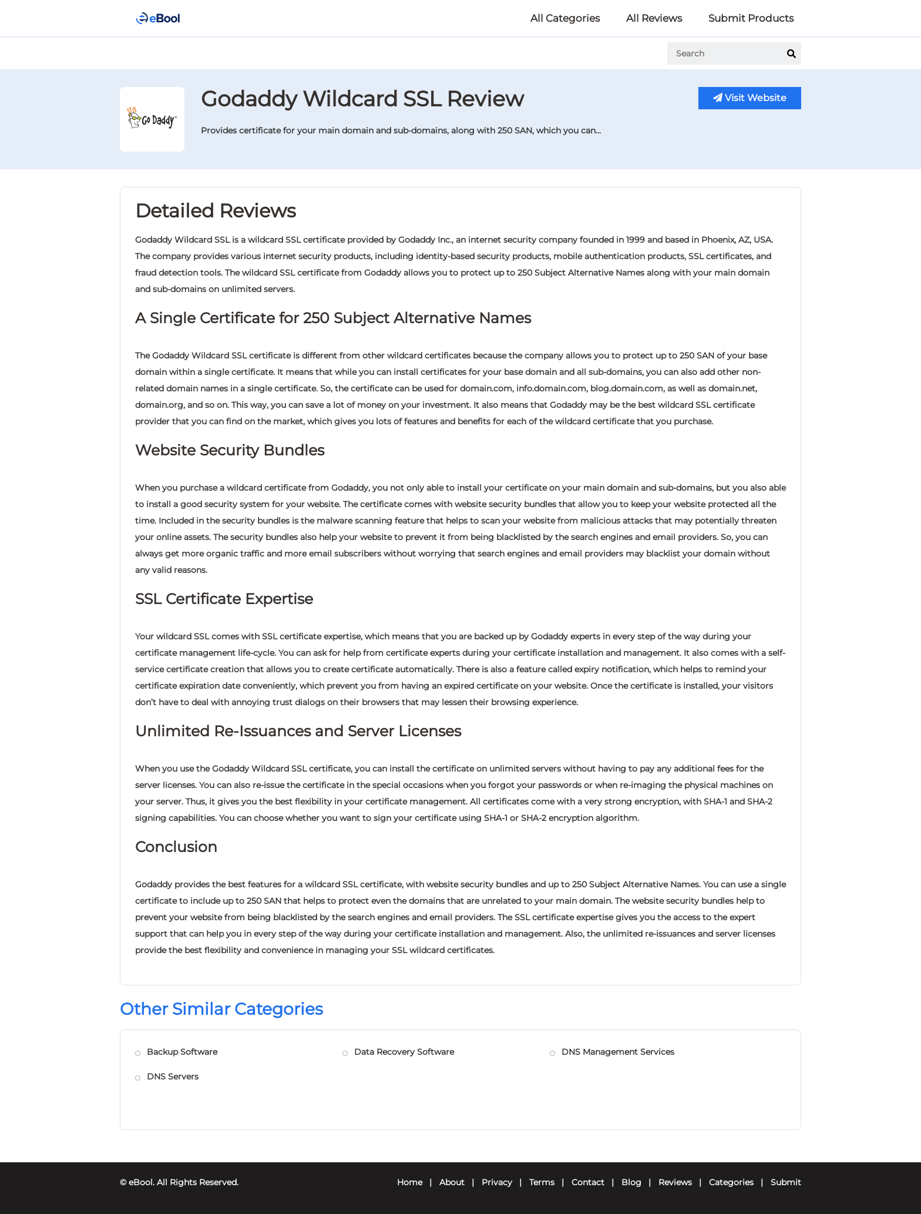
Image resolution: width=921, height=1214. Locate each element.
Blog (631, 1182)
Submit (786, 1182)
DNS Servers (173, 1076)
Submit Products (751, 18)
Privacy (497, 1182)
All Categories (565, 18)
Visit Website (749, 97)
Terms (541, 1182)
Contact (588, 1182)
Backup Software (182, 1052)
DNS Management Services (618, 1052)
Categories (731, 1182)
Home (409, 1182)
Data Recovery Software (404, 1052)
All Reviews (654, 18)
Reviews (675, 1182)
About (452, 1182)
